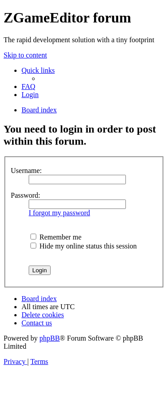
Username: (26, 170)
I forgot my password (59, 213)
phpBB (49, 338)
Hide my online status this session (83, 246)
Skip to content (25, 55)
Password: (25, 195)
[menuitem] (28, 86)
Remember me (56, 237)
